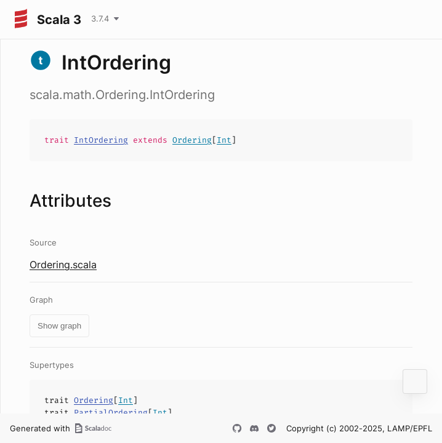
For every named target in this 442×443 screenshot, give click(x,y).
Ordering (192, 140)
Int (224, 140)
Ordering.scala (63, 264)
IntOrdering (101, 140)
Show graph (59, 325)
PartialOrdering (111, 412)
